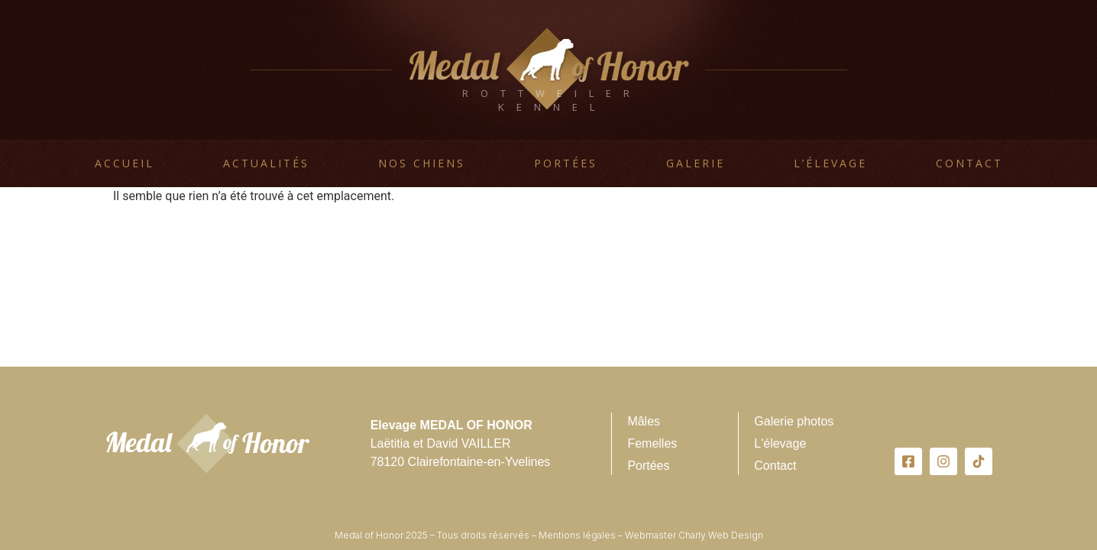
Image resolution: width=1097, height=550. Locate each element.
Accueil (124, 163)
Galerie (695, 163)
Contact (969, 163)
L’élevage (830, 163)
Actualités (266, 163)
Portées (565, 163)
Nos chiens (421, 163)
